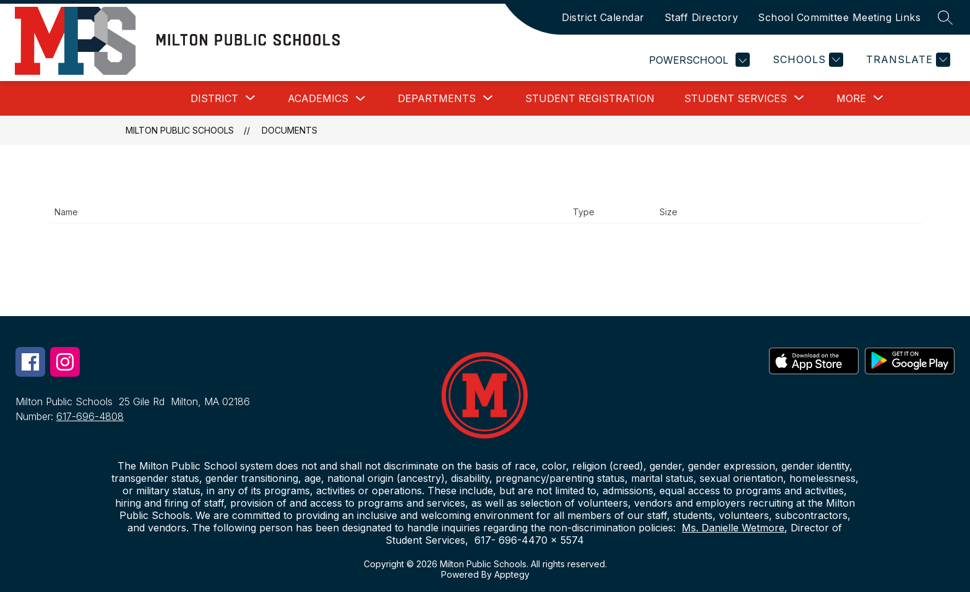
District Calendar (603, 17)
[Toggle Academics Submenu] (360, 98)
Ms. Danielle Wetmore (733, 527)
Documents (289, 130)
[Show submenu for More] (851, 98)
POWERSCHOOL (699, 60)
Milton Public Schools (180, 130)
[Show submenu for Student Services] (735, 98)
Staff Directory (701, 17)
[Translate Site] (906, 59)
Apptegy (512, 574)
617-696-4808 (90, 416)
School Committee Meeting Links (839, 17)
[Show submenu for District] (214, 98)
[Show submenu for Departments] (437, 98)
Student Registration (590, 98)
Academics (318, 98)
